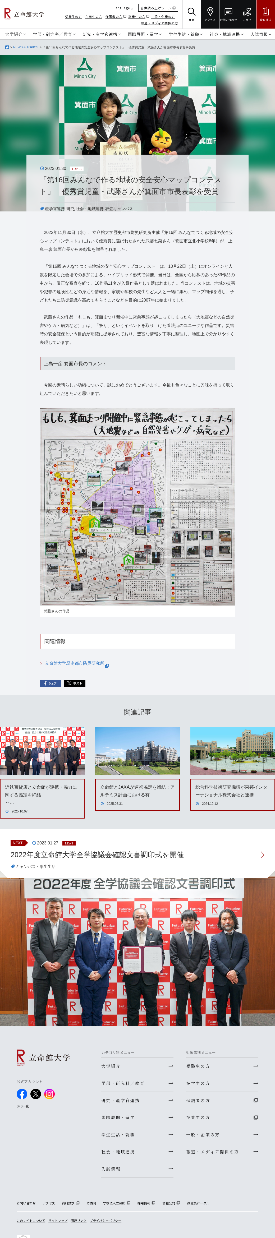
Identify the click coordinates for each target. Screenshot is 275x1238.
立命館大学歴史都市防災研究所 (77, 663)
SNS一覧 (23, 1106)
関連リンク (78, 1223)
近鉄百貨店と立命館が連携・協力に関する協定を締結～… (40, 794)
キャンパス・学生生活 (37, 867)
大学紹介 (13, 34)
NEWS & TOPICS (25, 47)
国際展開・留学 (143, 34)
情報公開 (168, 1205)
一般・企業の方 (163, 16)
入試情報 (259, 34)
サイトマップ (57, 1223)
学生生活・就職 (184, 34)
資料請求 (68, 1205)
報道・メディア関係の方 (159, 23)
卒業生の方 (136, 16)
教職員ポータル (198, 1205)
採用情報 (144, 1205)
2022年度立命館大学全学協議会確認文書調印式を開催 (100, 855)
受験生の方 (73, 16)
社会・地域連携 (224, 34)
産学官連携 (55, 208)
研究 (72, 208)
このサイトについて (31, 1223)
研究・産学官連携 (99, 34)
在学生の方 (93, 16)
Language (122, 8)
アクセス (49, 1205)
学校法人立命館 (114, 1205)
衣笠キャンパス (124, 208)
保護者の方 (114, 16)
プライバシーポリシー (105, 1223)
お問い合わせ (26, 1205)
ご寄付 (91, 1205)
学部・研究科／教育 (52, 34)
